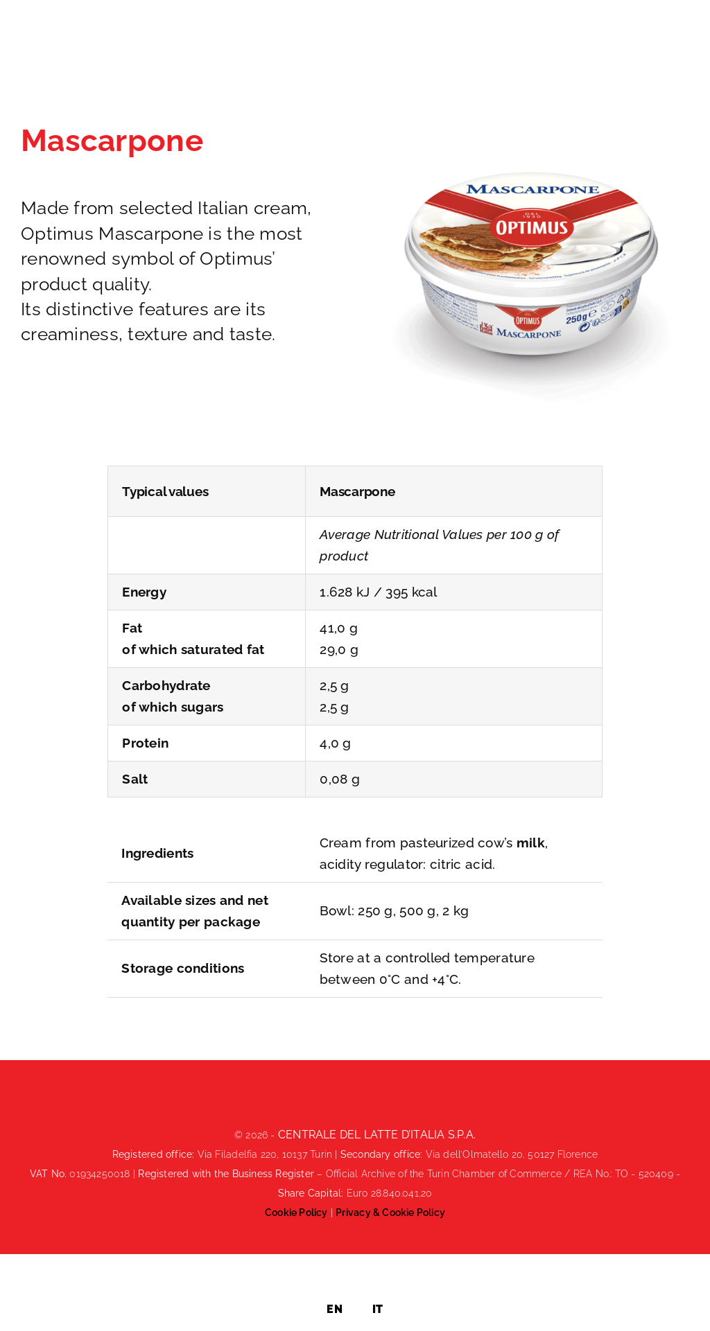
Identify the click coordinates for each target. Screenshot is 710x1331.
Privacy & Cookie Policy (390, 1212)
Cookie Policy (296, 1212)
